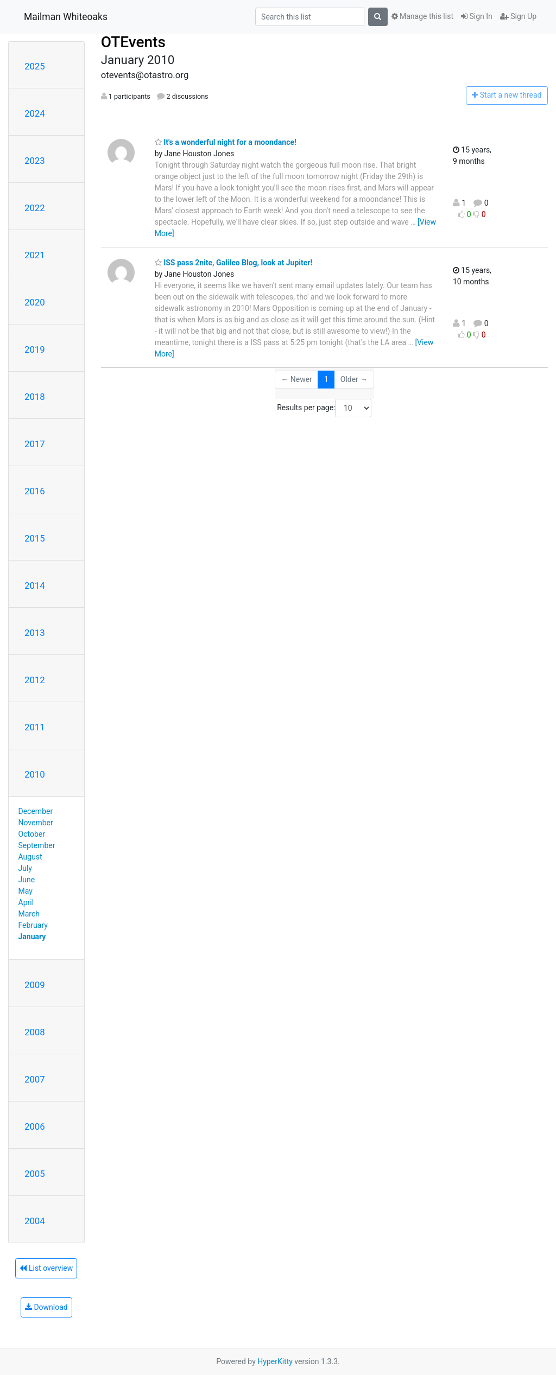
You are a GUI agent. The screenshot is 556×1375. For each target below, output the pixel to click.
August (30, 856)
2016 (34, 491)
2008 (34, 1032)
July (25, 868)
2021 (34, 255)
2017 (34, 443)
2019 (34, 349)
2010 (34, 774)
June (26, 879)
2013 (34, 632)
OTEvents (133, 42)
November (35, 822)
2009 (34, 984)
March (29, 913)
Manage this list (422, 16)
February (33, 925)
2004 (34, 1220)
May (25, 891)
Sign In (476, 16)
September (36, 845)
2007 (34, 1079)
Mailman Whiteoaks (66, 16)
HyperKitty (275, 1361)
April (26, 902)
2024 (34, 113)
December (35, 811)
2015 (34, 538)
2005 (34, 1173)
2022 (34, 207)
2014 (34, 585)
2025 (34, 66)
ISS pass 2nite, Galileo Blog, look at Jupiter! (234, 262)
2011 (34, 727)
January (32, 936)
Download (46, 1307)
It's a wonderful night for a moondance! (225, 142)
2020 (34, 302)
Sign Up (518, 16)
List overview (46, 1268)
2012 (34, 679)
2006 (34, 1126)
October (31, 834)
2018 (34, 396)
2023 (34, 160)
